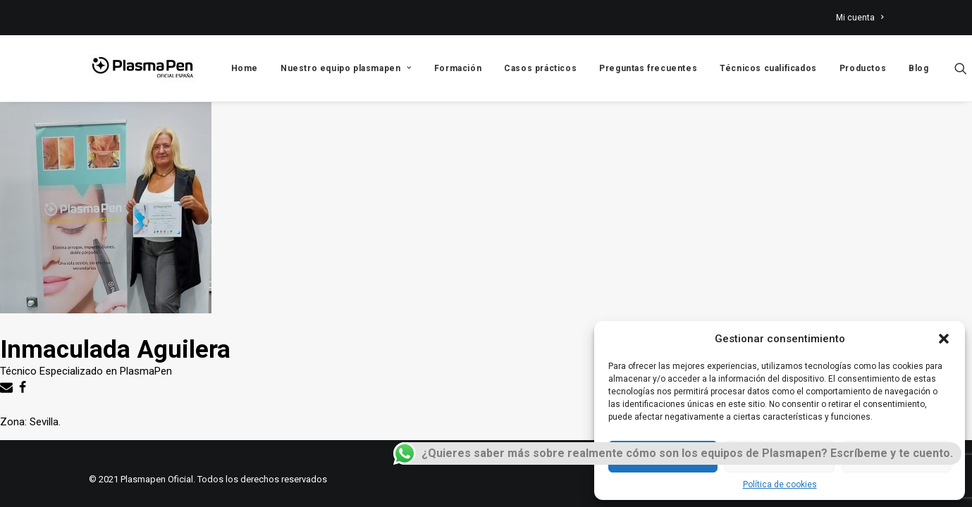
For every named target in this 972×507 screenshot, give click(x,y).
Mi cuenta (859, 18)
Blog (918, 68)
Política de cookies (780, 484)
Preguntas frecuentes (648, 68)
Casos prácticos (540, 68)
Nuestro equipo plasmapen (346, 68)
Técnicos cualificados (768, 68)
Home (244, 68)
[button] (944, 339)
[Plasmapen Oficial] (142, 68)
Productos (862, 68)
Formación (457, 68)
